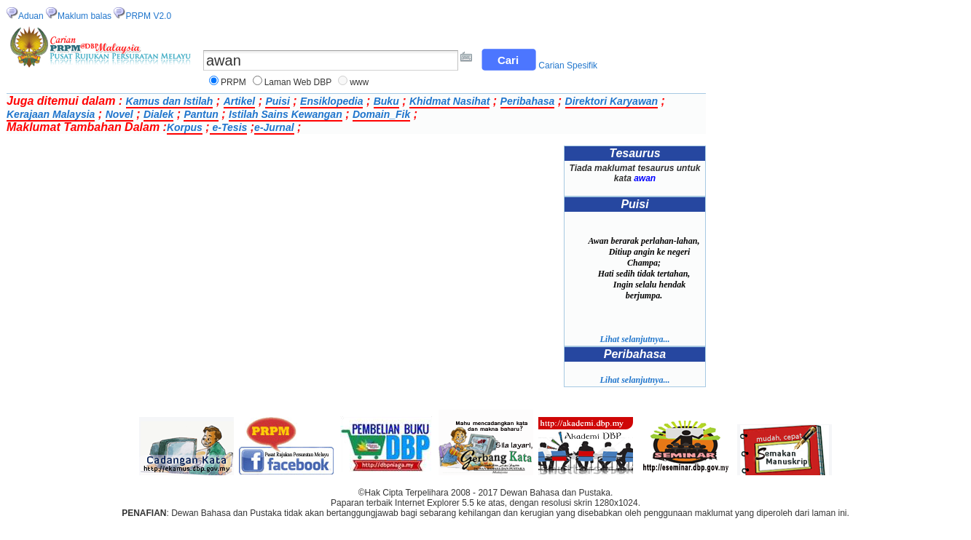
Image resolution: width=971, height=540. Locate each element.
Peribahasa (527, 101)
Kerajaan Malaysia (51, 114)
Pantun (201, 114)
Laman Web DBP (298, 82)
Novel (119, 114)
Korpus (185, 127)
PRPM (233, 82)
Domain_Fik (381, 114)
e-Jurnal (274, 127)
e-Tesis (229, 127)
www (359, 82)
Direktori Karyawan (612, 101)
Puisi (277, 101)
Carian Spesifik (567, 65)
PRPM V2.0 (148, 16)
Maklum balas (84, 16)
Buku (386, 101)
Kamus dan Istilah (169, 101)
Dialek (158, 114)
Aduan (31, 16)
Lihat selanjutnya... (634, 339)
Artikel (240, 101)
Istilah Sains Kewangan (285, 114)
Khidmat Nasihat (449, 101)
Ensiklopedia (331, 101)
